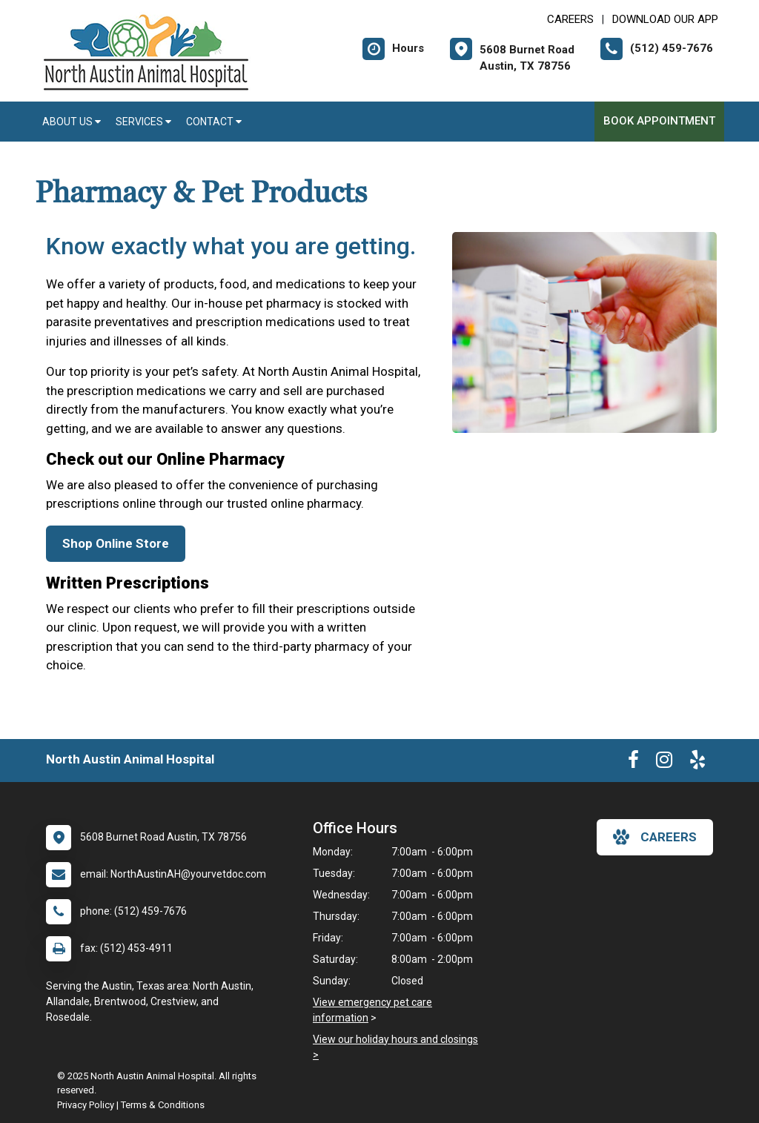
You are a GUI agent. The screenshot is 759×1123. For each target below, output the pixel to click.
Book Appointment (659, 120)
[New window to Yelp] (697, 763)
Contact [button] (214, 121)
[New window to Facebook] (633, 763)
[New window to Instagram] (664, 763)
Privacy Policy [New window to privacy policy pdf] (85, 1104)
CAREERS (570, 19)
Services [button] (143, 121)
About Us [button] (71, 121)
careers (655, 837)
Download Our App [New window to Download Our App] (665, 19)
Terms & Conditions (163, 1104)
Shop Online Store (115, 543)
